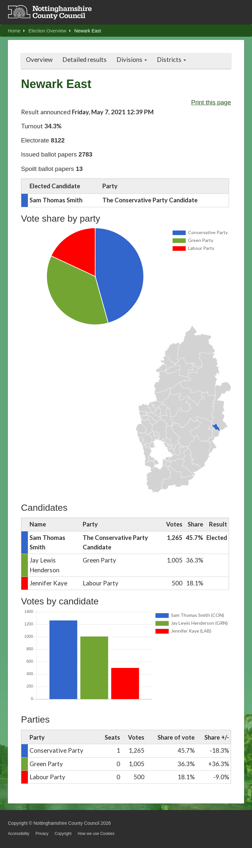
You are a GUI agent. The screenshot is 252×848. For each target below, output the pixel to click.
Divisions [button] (131, 59)
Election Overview (50, 30)
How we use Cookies (96, 833)
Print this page (211, 102)
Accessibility (18, 833)
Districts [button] (171, 59)
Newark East (87, 30)
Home (16, 30)
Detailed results (84, 59)
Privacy (41, 833)
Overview (39, 59)
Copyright (62, 833)
